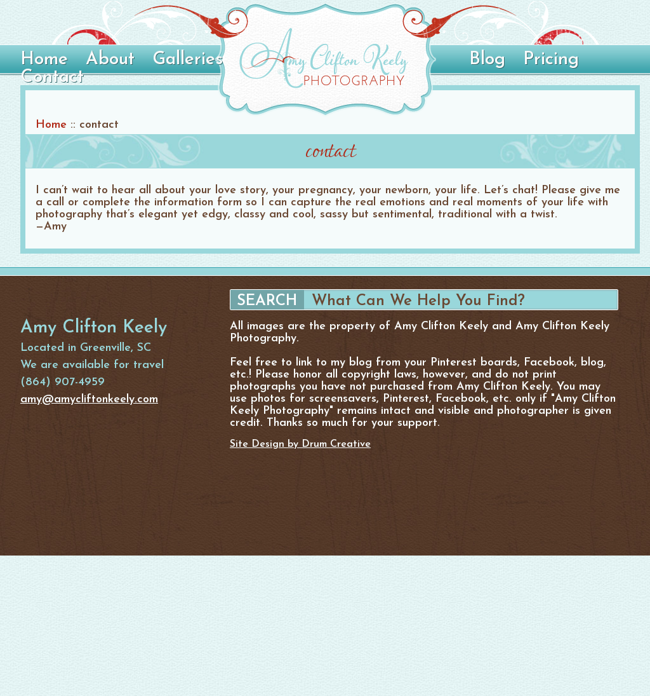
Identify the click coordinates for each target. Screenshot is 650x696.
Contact (52, 77)
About (110, 60)
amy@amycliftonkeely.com (89, 399)
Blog (487, 60)
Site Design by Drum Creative (300, 444)
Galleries (187, 60)
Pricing (551, 60)
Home (44, 60)
